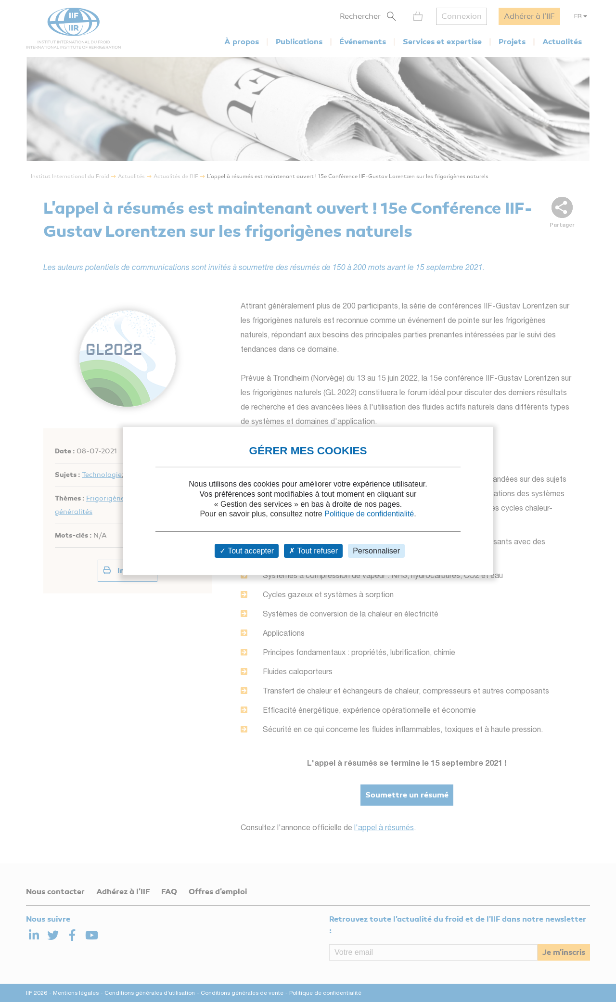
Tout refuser (313, 551)
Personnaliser (376, 551)
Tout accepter (246, 551)
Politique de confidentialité (369, 514)
